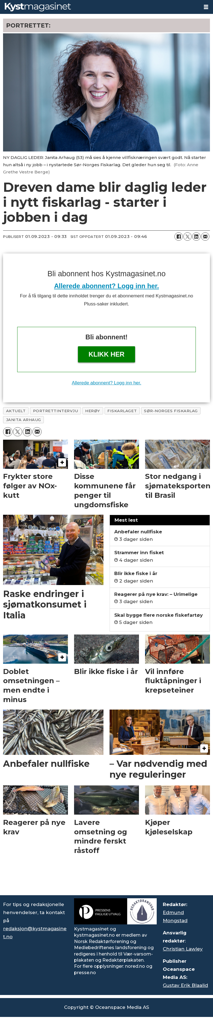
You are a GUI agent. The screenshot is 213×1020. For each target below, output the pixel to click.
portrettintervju (55, 411)
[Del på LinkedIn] (196, 236)
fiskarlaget (122, 411)
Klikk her (106, 354)
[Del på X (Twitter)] (187, 236)
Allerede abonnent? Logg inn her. (106, 286)
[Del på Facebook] (178, 236)
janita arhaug (23, 419)
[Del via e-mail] (205, 236)
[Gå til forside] (99, 7)
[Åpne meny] (206, 7)
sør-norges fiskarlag (171, 411)
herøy (92, 411)
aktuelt (16, 411)
